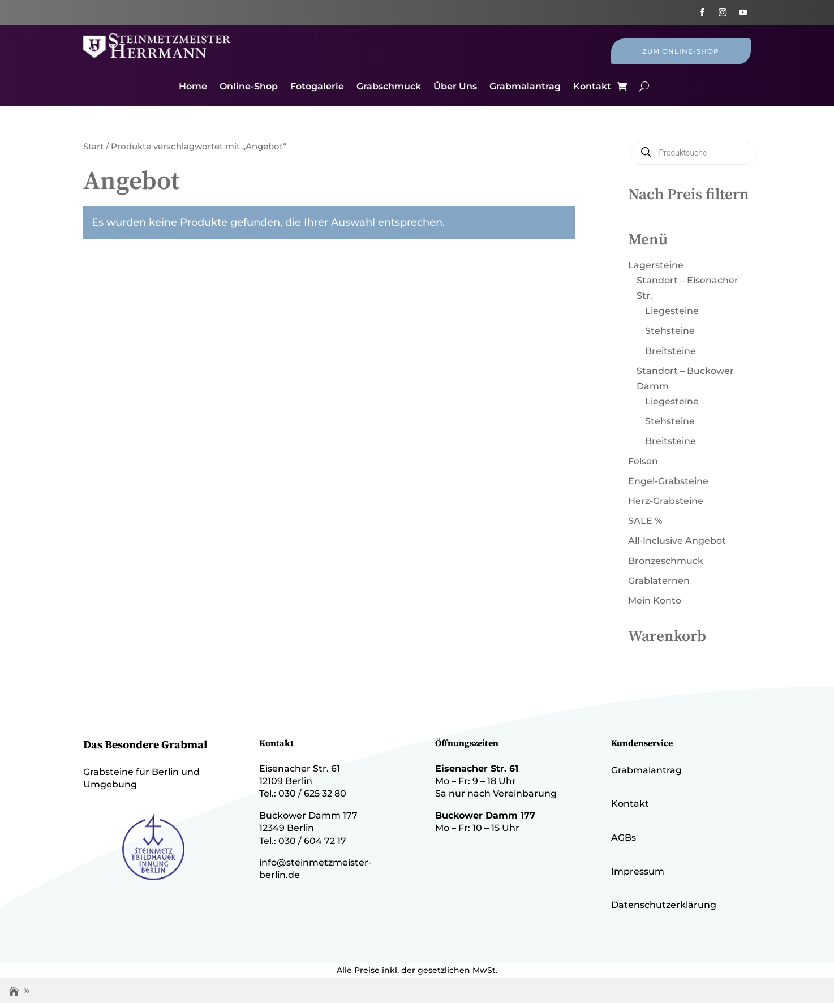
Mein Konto (654, 600)
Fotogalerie (317, 87)
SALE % (645, 520)
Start (93, 146)
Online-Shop (249, 87)
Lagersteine (655, 265)
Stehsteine (670, 330)
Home (193, 87)
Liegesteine (672, 310)
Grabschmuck (388, 87)
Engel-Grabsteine (668, 481)
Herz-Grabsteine (665, 501)
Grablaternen (659, 580)
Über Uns (455, 87)
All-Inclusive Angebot (677, 540)
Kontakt (592, 87)
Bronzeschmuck (665, 561)
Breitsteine (670, 351)
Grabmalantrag (525, 87)
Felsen (643, 461)
